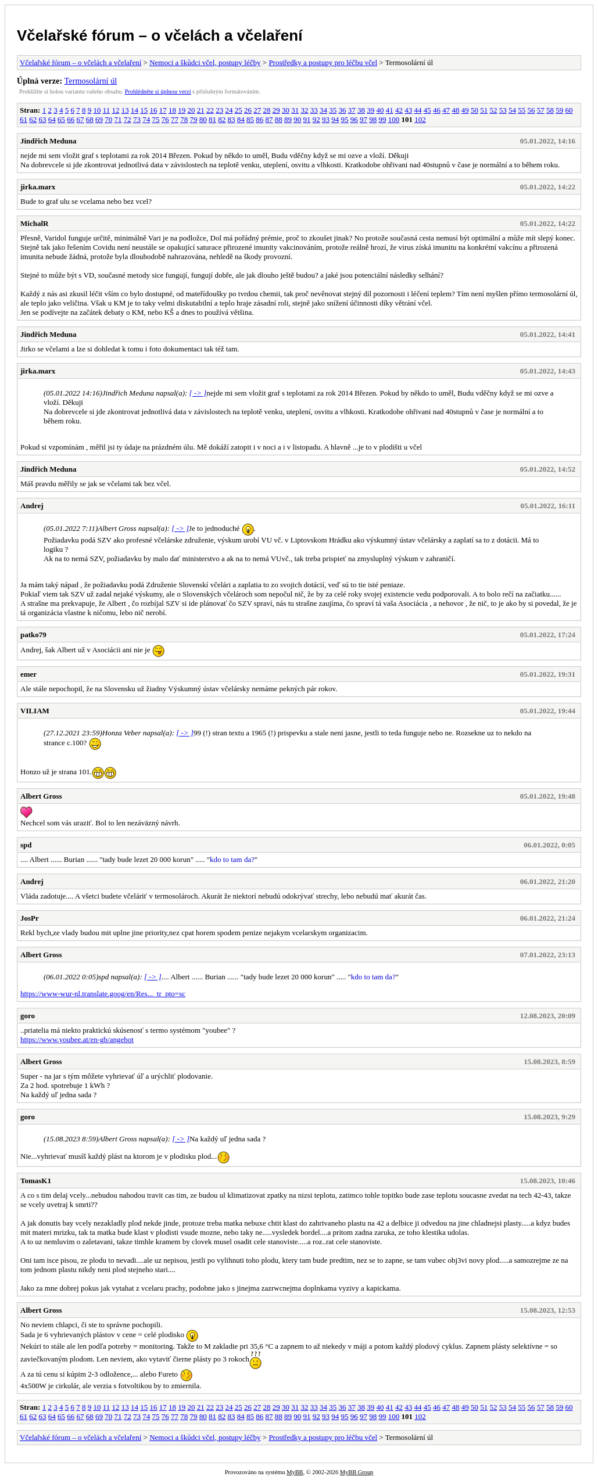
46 (437, 110)
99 (382, 119)
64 (52, 119)
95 (345, 119)
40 (380, 110)
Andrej (31, 505)
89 (288, 119)
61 (23, 119)
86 (259, 119)
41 (389, 110)
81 (212, 119)
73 (137, 119)
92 (316, 119)
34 (323, 110)
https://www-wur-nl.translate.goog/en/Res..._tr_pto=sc (102, 993)
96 (354, 119)
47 (446, 110)
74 (146, 119)
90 (297, 119)
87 (269, 119)
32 (304, 110)
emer (28, 674)
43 (408, 110)
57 (541, 110)
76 (165, 119)
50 (474, 110)
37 (352, 110)
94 (335, 119)
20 (191, 110)
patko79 (33, 634)
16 (153, 110)
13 (125, 110)
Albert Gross (41, 796)
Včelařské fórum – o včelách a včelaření (159, 35)
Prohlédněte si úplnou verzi (158, 91)
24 (228, 110)
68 (90, 119)
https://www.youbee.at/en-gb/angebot (77, 1039)
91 (307, 119)
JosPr (29, 918)
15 (144, 110)
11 (106, 110)
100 (394, 119)
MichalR (34, 223)
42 (399, 110)
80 (203, 119)
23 (219, 110)
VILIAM (34, 710)
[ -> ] (198, 393)
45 (427, 110)
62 (33, 119)
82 (221, 119)
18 (172, 110)
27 (257, 110)
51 (484, 110)
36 (342, 110)
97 (363, 119)
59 (559, 110)
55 (521, 110)
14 (134, 110)
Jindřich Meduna (48, 140)
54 (512, 110)
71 (118, 119)
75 (156, 119)
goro (27, 1015)
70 (108, 119)
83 (231, 119)
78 (184, 119)
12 (115, 110)
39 (370, 110)
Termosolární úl (91, 80)
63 (42, 119)
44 (417, 110)
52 (493, 110)
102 (420, 119)
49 (465, 110)
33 (314, 110)
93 (326, 119)
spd (26, 844)
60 (568, 110)
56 (531, 110)
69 (99, 119)
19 (181, 110)
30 (285, 110)
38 (361, 110)
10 (97, 110)
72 (127, 119)
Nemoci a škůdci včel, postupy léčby (204, 62)
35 (332, 110)
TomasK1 (35, 1180)
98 (373, 119)
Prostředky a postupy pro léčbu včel (322, 62)
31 (295, 110)
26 (248, 110)
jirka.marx (37, 186)
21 (201, 110)
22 (210, 110)
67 (80, 119)
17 (163, 110)
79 (194, 119)
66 (70, 119)
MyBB (295, 1472)
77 (174, 119)
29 (276, 110)
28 (266, 110)
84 (241, 119)
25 (238, 110)
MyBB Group (356, 1472)
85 (250, 119)
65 (61, 119)
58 (550, 110)
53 (503, 110)
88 (278, 119)
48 (455, 110)
